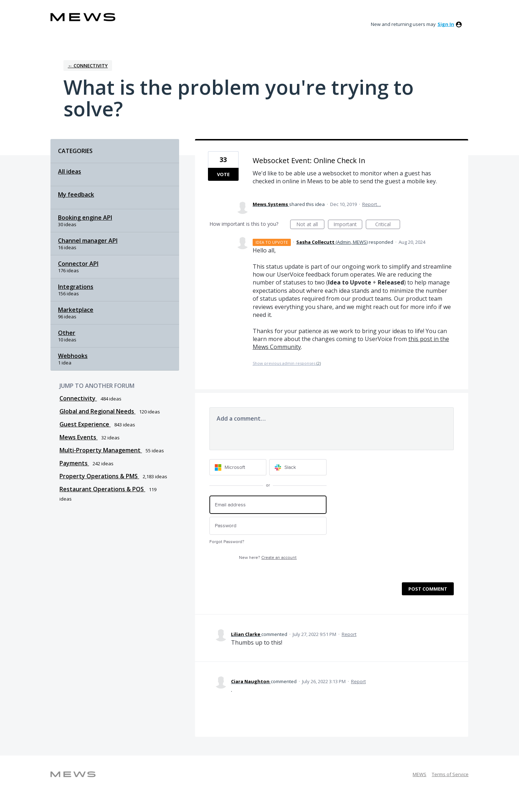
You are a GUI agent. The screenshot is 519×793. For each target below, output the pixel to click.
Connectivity (78, 398)
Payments (74, 463)
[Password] (268, 526)
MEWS (419, 774)
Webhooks (73, 356)
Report (349, 634)
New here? (268, 557)
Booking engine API (85, 217)
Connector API (78, 264)
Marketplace (75, 310)
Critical (387, 225)
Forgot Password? (226, 542)
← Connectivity (88, 65)
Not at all (310, 225)
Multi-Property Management (100, 450)
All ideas (69, 171)
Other (66, 333)
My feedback (76, 194)
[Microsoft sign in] (238, 467)
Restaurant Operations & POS (102, 489)
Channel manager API (87, 241)
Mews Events (78, 437)
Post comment (427, 589)
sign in (446, 24)
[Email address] (268, 505)
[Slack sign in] (298, 467)
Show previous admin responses (287, 363)
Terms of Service (450, 774)
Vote (223, 174)
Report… (371, 204)
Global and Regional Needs (97, 411)
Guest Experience (85, 424)
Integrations (75, 287)
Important (347, 225)
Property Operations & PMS (99, 476)
